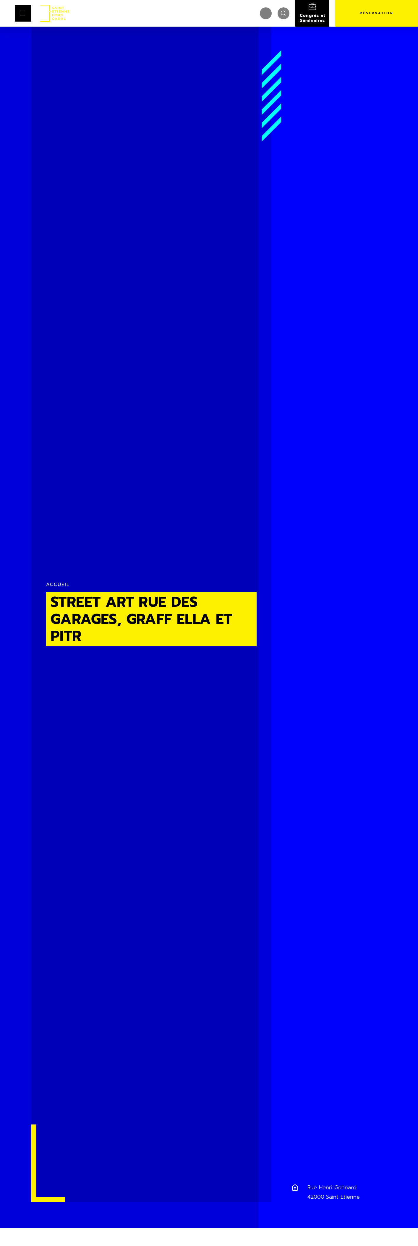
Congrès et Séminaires (312, 18)
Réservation (377, 13)
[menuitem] (266, 13)
